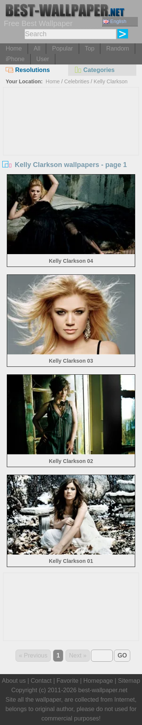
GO (122, 655)
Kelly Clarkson (110, 81)
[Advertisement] (71, 144)
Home (14, 48)
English (114, 21)
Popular (62, 48)
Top (90, 48)
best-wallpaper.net (103, 690)
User (42, 59)
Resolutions (28, 70)
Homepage (98, 680)
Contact (41, 680)
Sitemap (129, 680)
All (37, 48)
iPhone (15, 59)
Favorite (67, 680)
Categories (94, 70)
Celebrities (76, 81)
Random (117, 48)
